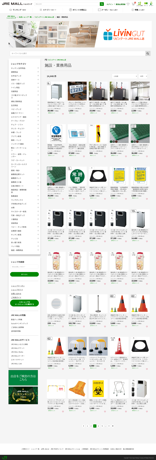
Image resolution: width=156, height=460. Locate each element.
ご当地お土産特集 (17, 326)
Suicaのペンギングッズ (19, 322)
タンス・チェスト (18, 127)
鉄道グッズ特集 (16, 318)
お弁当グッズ (16, 74)
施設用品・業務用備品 (18, 189)
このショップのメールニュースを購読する (24, 302)
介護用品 (14, 218)
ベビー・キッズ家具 (18, 226)
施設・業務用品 (17, 249)
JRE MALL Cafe (16, 362)
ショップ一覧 (35, 448)
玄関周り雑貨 (16, 229)
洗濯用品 (14, 90)
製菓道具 (14, 194)
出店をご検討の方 (116, 448)
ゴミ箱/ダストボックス (19, 95)
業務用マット (16, 177)
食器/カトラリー (17, 112)
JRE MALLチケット (18, 347)
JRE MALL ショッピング (11, 16)
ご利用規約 (84, 448)
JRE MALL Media (17, 351)
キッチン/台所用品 (18, 67)
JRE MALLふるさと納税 (19, 343)
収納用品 (14, 222)
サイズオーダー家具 (18, 210)
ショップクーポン (18, 285)
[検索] (147, 52)
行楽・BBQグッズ (18, 214)
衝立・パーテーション (18, 147)
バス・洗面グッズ (18, 82)
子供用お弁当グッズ (18, 202)
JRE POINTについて (57, 448)
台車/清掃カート (17, 184)
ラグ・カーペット (18, 159)
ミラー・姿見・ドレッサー (18, 154)
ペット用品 (15, 245)
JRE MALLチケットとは (72, 448)
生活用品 (14, 104)
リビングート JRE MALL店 (44, 16)
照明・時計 (15, 169)
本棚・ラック (16, 131)
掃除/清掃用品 (16, 100)
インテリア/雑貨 (17, 143)
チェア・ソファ (17, 123)
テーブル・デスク (18, 119)
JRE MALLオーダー (18, 355)
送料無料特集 (16, 330)
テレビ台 (14, 237)
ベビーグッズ (16, 108)
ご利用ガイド (16, 296)
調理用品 (14, 70)
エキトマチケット (17, 358)
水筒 (12, 206)
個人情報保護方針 (128, 448)
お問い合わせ (16, 292)
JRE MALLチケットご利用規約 (99, 448)
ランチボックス (17, 198)
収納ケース (15, 78)
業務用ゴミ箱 (16, 181)
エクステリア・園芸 (18, 115)
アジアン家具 (16, 135)
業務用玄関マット (18, 173)
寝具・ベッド (16, 139)
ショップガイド (17, 288)
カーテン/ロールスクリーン (19, 164)
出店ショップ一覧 (25, 16)
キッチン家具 (16, 233)
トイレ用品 (15, 86)
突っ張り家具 (16, 241)
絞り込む (24, 273)
